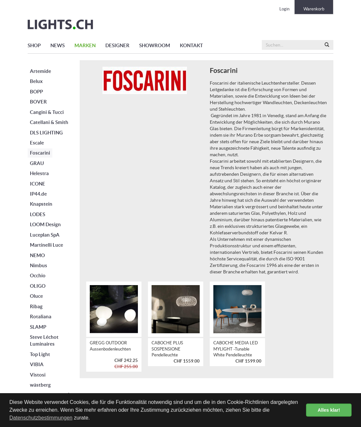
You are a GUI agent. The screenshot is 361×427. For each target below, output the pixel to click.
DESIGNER (117, 45)
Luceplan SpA (45, 235)
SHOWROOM (154, 45)
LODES (37, 214)
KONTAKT (191, 45)
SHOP (34, 45)
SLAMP (38, 327)
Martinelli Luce (46, 245)
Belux (36, 81)
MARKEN (85, 45)
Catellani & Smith (49, 122)
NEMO (37, 255)
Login (284, 9)
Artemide (40, 71)
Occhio (38, 275)
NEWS (57, 45)
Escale (37, 142)
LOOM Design (45, 224)
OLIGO (38, 286)
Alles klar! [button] (329, 410)
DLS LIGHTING (46, 132)
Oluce (36, 296)
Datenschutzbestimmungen (41, 417)
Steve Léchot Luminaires (44, 340)
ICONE (37, 183)
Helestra (39, 173)
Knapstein (41, 204)
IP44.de (38, 194)
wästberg (40, 385)
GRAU (37, 163)
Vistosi (38, 375)
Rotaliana (40, 316)
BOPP (36, 91)
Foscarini (40, 153)
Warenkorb (314, 9)
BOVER (38, 101)
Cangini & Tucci (47, 112)
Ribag (36, 306)
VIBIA (37, 364)
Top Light (40, 354)
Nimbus (38, 265)
